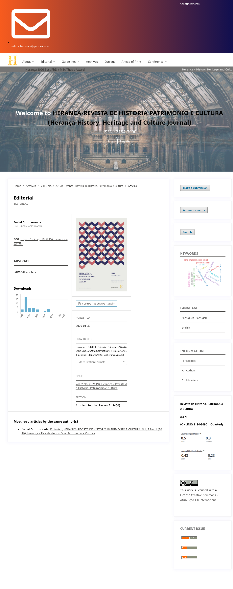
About (27, 62)
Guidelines (69, 62)
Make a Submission (195, 188)
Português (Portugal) (194, 318)
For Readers (188, 360)
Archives (92, 62)
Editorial (46, 62)
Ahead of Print (131, 62)
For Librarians (189, 380)
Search (187, 232)
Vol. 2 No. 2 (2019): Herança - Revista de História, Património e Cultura (82, 186)
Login (111, 141)
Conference (156, 62)
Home (17, 186)
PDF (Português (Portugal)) (98, 303)
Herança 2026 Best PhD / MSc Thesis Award (55, 69)
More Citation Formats (92, 362)
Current (110, 62)
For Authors (188, 370)
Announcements (189, 4)
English (185, 327)
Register (125, 141)
